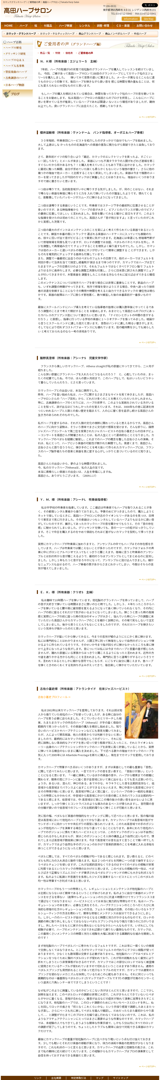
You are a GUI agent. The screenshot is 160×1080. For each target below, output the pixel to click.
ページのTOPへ (148, 116)
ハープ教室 (65, 25)
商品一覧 (45, 53)
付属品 (48, 25)
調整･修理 (103, 25)
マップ (99, 1078)
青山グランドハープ (90, 33)
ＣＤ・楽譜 (123, 25)
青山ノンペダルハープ (117, 33)
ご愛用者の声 (85, 53)
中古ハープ (140, 33)
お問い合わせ (144, 25)
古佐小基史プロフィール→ (54, 697)
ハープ (24, 25)
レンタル (84, 25)
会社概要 (56, 1078)
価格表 (69, 53)
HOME (8, 25)
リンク (37, 1078)
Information (131, 18)
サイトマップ (120, 1078)
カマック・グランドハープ (21, 33)
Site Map (149, 18)
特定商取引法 (78, 1078)
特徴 (57, 53)
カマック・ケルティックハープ (57, 33)
